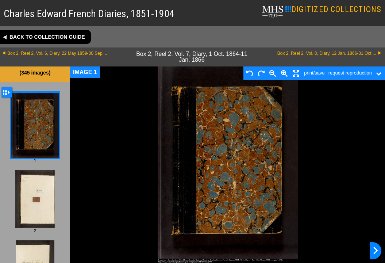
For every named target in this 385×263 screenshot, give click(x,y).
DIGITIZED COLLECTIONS (333, 9)
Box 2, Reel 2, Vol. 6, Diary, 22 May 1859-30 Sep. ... (57, 53)
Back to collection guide (47, 37)
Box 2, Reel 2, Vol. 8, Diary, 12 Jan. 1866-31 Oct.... (326, 53)
